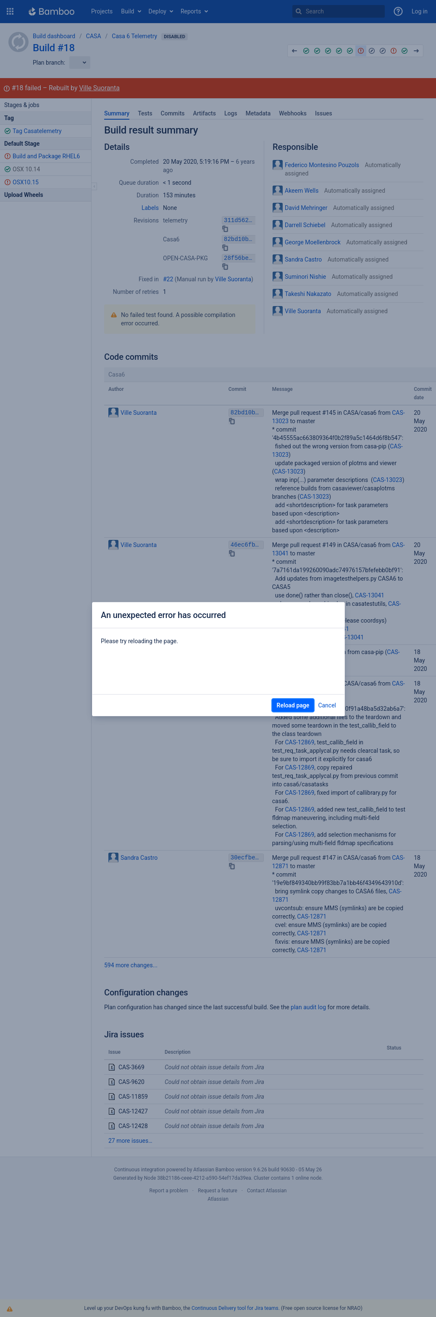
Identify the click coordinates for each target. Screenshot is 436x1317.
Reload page (293, 705)
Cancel (327, 705)
